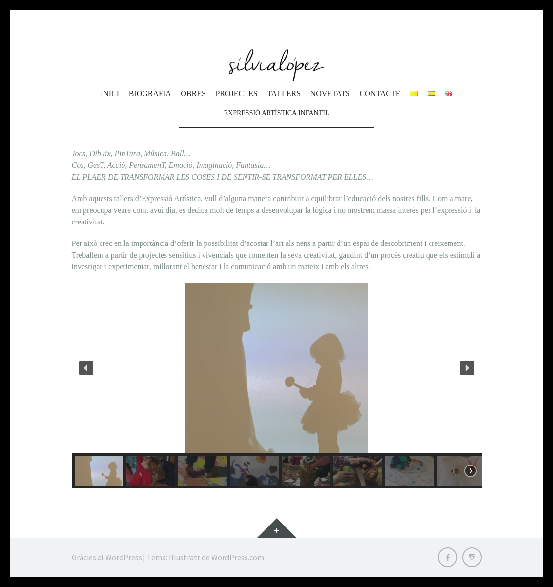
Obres (193, 93)
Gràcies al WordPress (107, 557)
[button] (86, 368)
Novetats (330, 93)
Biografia (150, 93)
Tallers (284, 93)
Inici (110, 93)
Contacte (379, 93)
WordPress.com (237, 557)
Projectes (236, 93)
